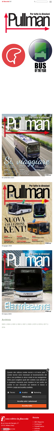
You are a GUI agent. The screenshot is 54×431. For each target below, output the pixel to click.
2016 (3, 327)
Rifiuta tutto (27, 397)
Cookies (5, 429)
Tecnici (12, 392)
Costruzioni (38, 424)
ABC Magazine (39, 422)
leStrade (37, 428)
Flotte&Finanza (39, 426)
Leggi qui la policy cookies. (23, 387)
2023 (14, 324)
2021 (24, 324)
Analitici (25, 392)
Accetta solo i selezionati (27, 401)
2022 (19, 324)
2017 (45, 324)
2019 (34, 324)
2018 (40, 324)
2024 (8, 324)
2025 (3, 324)
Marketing (37, 392)
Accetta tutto (27, 406)
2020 (29, 324)
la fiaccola (5, 1)
